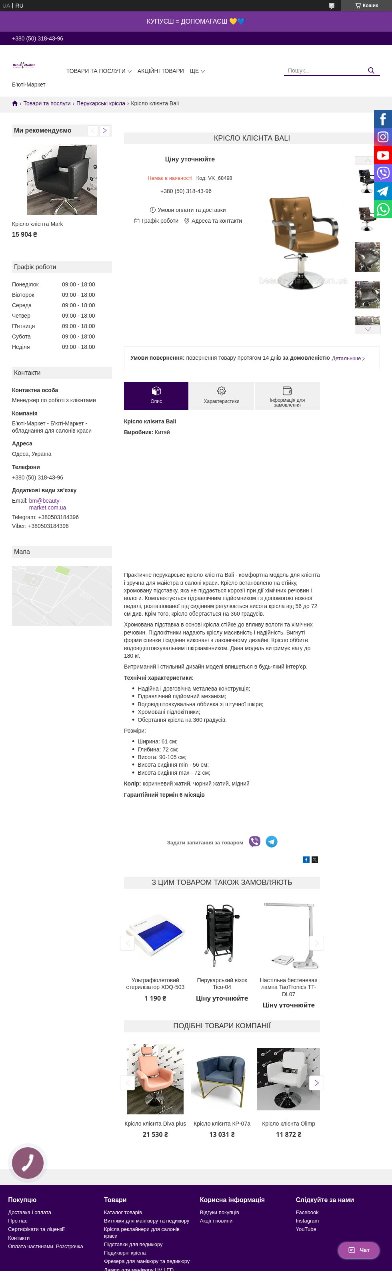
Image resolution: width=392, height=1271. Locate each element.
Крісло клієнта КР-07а (222, 1123)
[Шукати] (371, 71)
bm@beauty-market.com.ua (47, 504)
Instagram (307, 1221)
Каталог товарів (123, 1212)
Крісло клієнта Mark (37, 224)
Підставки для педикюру (133, 1244)
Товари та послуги (96, 71)
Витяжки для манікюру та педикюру (146, 1221)
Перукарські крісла (100, 103)
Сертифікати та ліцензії (36, 1229)
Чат (359, 1250)
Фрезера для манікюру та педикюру (147, 1261)
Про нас (17, 1221)
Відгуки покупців (219, 1212)
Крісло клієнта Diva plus (155, 1123)
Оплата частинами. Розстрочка (45, 1246)
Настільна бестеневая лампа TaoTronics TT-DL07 (289, 987)
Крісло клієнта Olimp (288, 1123)
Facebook (307, 1212)
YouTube (306, 1229)
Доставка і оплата (29, 1212)
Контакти (19, 1238)
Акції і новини (216, 1221)
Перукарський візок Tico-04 (222, 984)
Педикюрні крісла (125, 1253)
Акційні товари (161, 71)
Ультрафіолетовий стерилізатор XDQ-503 (155, 984)
